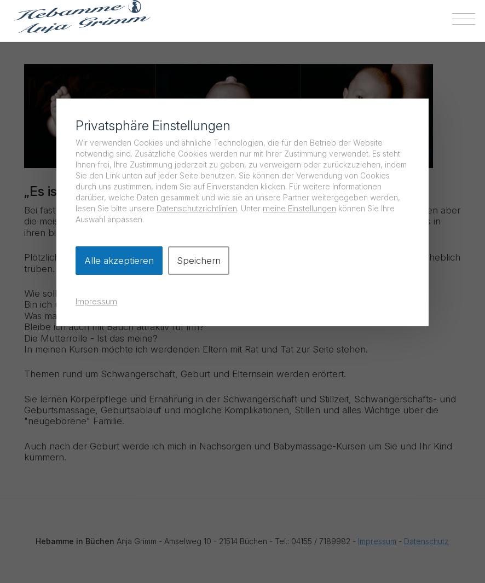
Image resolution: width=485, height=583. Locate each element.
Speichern (199, 260)
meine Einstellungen (299, 208)
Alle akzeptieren (119, 260)
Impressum (96, 301)
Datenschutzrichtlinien (197, 208)
